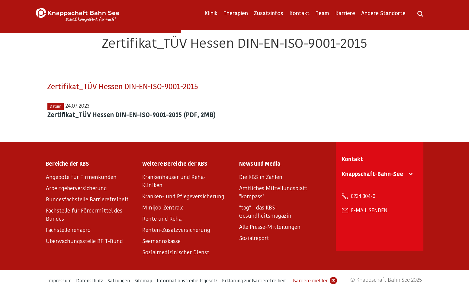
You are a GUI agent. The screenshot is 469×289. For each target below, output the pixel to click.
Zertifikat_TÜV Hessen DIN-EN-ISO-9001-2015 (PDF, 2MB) (131, 114)
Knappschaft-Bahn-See (372, 173)
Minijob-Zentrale (163, 207)
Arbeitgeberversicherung (76, 188)
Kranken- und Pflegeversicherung (183, 196)
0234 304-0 (363, 196)
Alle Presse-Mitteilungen (269, 226)
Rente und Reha (161, 218)
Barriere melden (315, 280)
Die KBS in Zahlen (260, 177)
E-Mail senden (369, 210)
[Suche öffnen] (420, 16)
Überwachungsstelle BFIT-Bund (84, 241)
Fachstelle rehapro (68, 229)
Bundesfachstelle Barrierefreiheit (87, 199)
